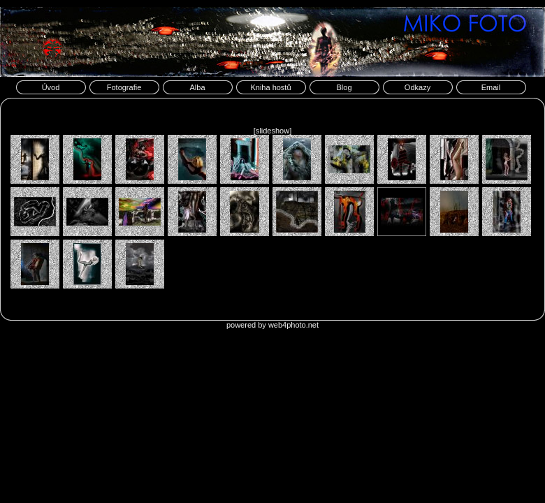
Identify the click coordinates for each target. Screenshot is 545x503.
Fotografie (124, 87)
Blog (343, 87)
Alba (197, 87)
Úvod (51, 87)
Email (491, 87)
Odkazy (417, 87)
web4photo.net (293, 325)
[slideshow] (272, 130)
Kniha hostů (270, 87)
